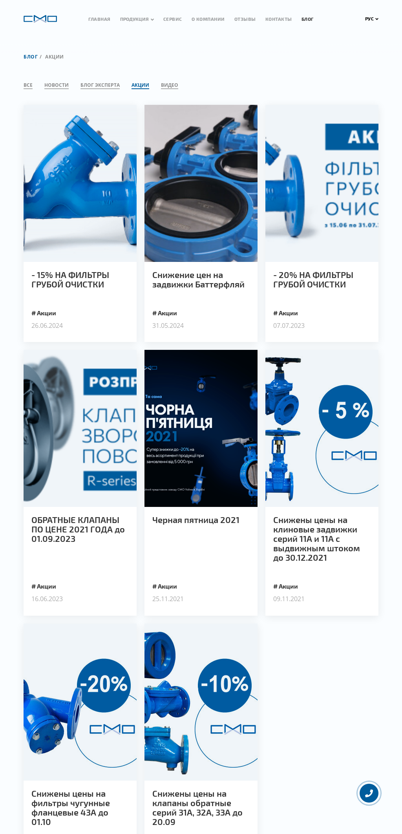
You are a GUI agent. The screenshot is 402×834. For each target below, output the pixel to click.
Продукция (134, 19)
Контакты (278, 19)
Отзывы (245, 19)
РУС (372, 18)
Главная (99, 19)
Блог (308, 19)
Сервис (172, 19)
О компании (208, 19)
